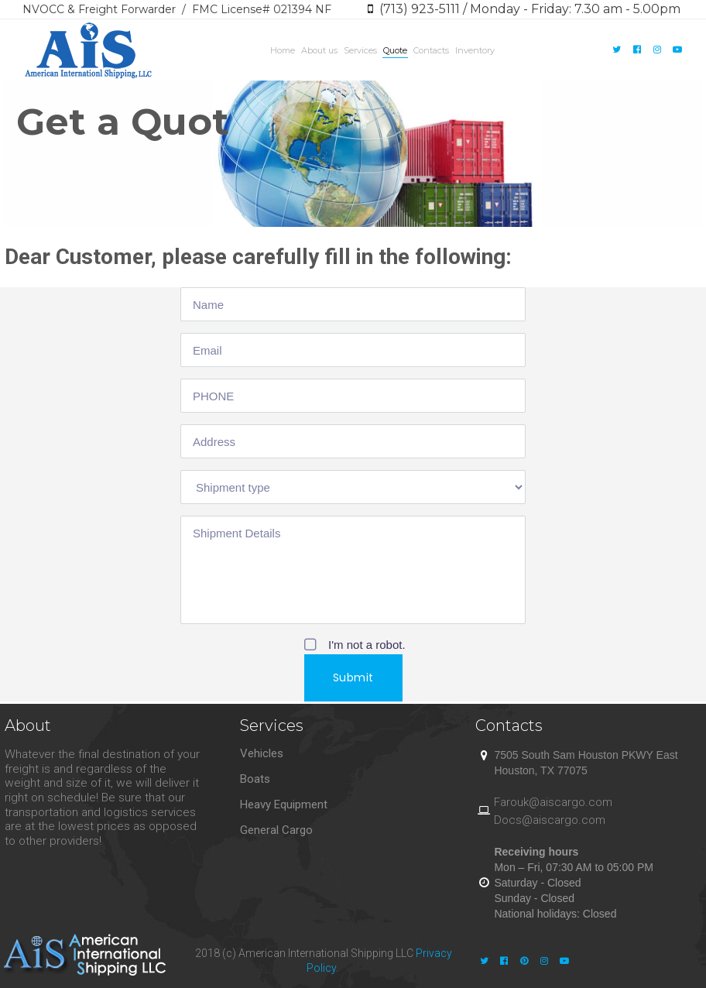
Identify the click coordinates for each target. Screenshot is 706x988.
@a (537, 802)
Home (282, 50)
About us (319, 50)
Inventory (475, 50)
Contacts (431, 50)
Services (360, 50)
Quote (395, 50)
